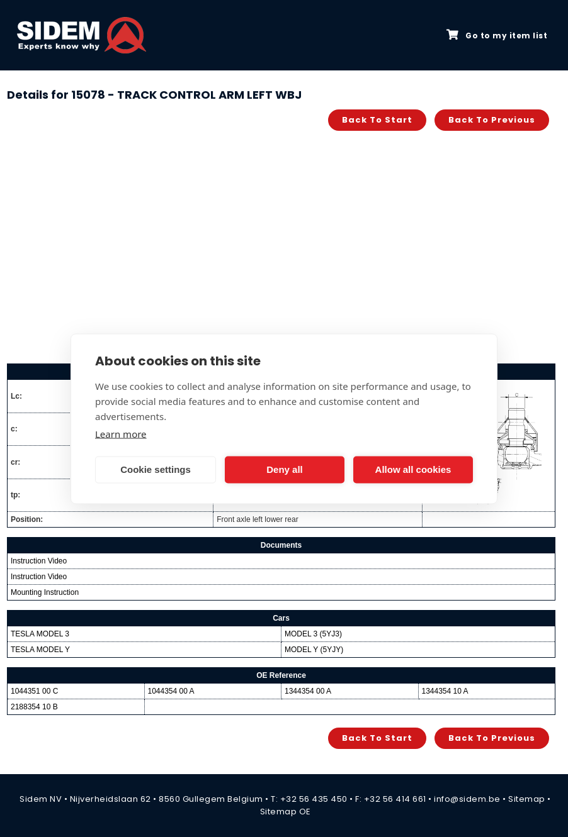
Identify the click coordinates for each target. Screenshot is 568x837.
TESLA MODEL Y (40, 649)
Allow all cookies (413, 469)
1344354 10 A (445, 691)
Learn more (121, 433)
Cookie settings (155, 469)
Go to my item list (496, 35)
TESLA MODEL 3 (40, 633)
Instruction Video (39, 561)
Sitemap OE (285, 812)
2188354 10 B (34, 706)
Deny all (284, 469)
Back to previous (491, 120)
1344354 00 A (308, 691)
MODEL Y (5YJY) (314, 649)
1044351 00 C (34, 691)
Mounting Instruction (45, 592)
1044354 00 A (171, 691)
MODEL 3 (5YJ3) (313, 633)
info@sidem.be (467, 799)
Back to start (377, 120)
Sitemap (526, 799)
